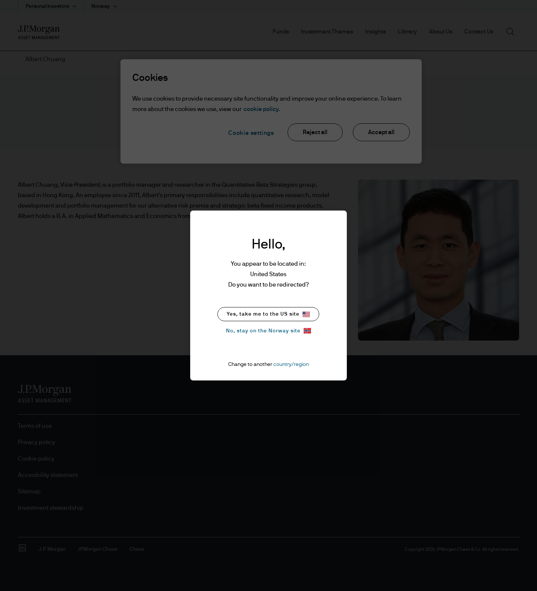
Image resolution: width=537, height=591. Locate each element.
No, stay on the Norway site (268, 331)
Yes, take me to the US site (268, 314)
